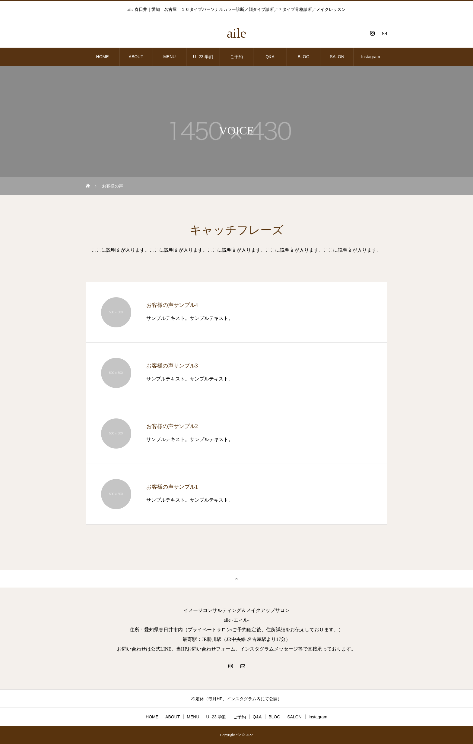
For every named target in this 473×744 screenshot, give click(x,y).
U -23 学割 (203, 56)
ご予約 (236, 56)
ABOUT (136, 56)
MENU (169, 56)
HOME (102, 56)
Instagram (370, 56)
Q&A (270, 56)
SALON (337, 56)
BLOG (304, 56)
